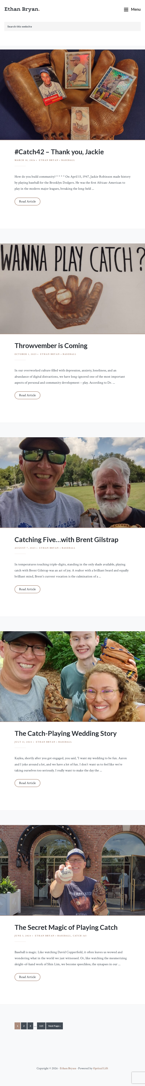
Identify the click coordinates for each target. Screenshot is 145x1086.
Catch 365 (80, 935)
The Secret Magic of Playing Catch (66, 927)
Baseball (68, 160)
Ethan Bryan (21, 9)
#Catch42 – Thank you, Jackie (59, 152)
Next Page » (54, 1027)
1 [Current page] (18, 1027)
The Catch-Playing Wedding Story (66, 733)
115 (41, 1027)
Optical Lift (100, 1068)
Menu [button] (136, 9)
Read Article (27, 201)
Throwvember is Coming (51, 345)
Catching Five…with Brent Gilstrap (66, 539)
